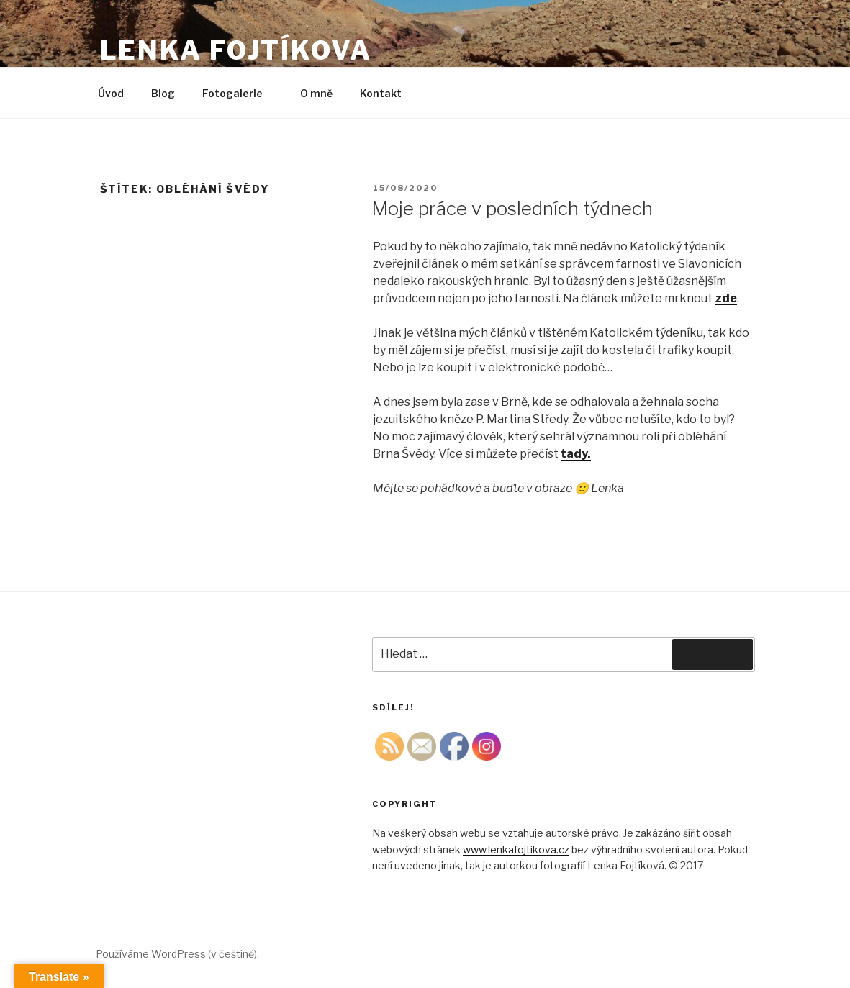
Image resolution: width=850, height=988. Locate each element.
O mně (316, 93)
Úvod (111, 93)
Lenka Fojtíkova (236, 50)
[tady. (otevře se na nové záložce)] (576, 454)
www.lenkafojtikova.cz (516, 849)
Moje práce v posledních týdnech (512, 208)
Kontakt (381, 93)
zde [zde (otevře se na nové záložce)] (726, 298)
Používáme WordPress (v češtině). (177, 954)
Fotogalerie (239, 93)
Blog (163, 93)
